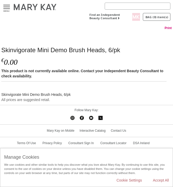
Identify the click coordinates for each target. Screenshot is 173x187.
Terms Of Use (26, 143)
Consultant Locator (113, 143)
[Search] (137, 6)
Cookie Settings (129, 180)
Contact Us (118, 130)
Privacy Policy (52, 143)
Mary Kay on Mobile (60, 130)
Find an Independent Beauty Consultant (104, 16)
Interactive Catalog (92, 130)
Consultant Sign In (81, 143)
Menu (6, 7)
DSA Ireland (141, 143)
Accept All (161, 180)
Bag (156, 17)
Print (168, 28)
